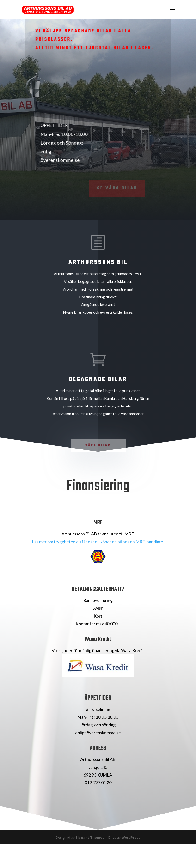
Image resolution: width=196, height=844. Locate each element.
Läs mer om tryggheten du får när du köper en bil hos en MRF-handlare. (98, 541)
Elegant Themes (90, 837)
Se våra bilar (112, 188)
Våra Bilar (98, 445)
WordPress (131, 837)
